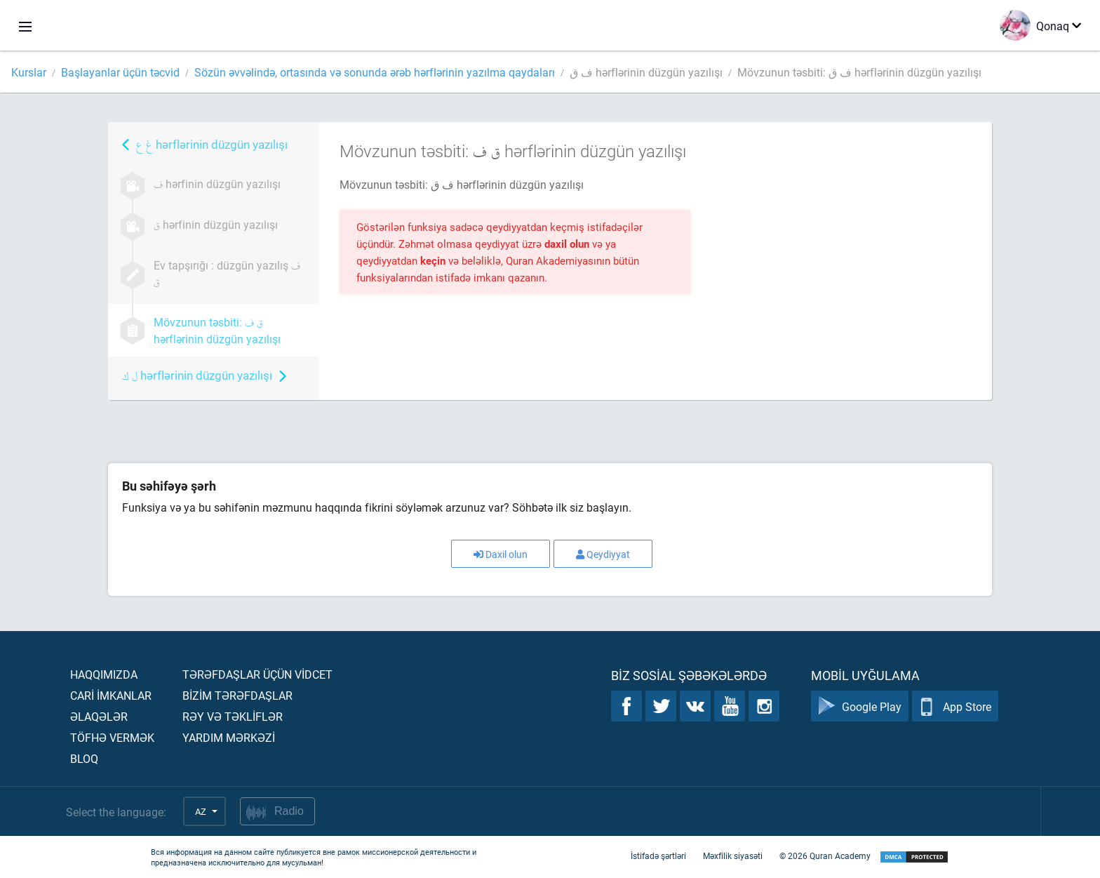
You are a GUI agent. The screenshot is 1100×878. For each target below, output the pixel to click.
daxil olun (568, 244)
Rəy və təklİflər (232, 716)
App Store (955, 706)
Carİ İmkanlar (111, 695)
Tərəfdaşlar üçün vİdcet (257, 674)
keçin (434, 260)
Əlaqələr (99, 716)
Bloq (84, 758)
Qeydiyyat (603, 554)
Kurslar (28, 72)
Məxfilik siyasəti (733, 855)
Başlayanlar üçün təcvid (120, 72)
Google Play (859, 706)
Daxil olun (501, 554)
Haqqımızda (104, 674)
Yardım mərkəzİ (228, 737)
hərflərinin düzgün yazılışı (212, 144)
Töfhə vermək (112, 737)
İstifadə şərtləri (658, 855)
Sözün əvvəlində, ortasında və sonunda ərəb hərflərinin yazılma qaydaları (374, 72)
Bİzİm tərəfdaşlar (237, 695)
